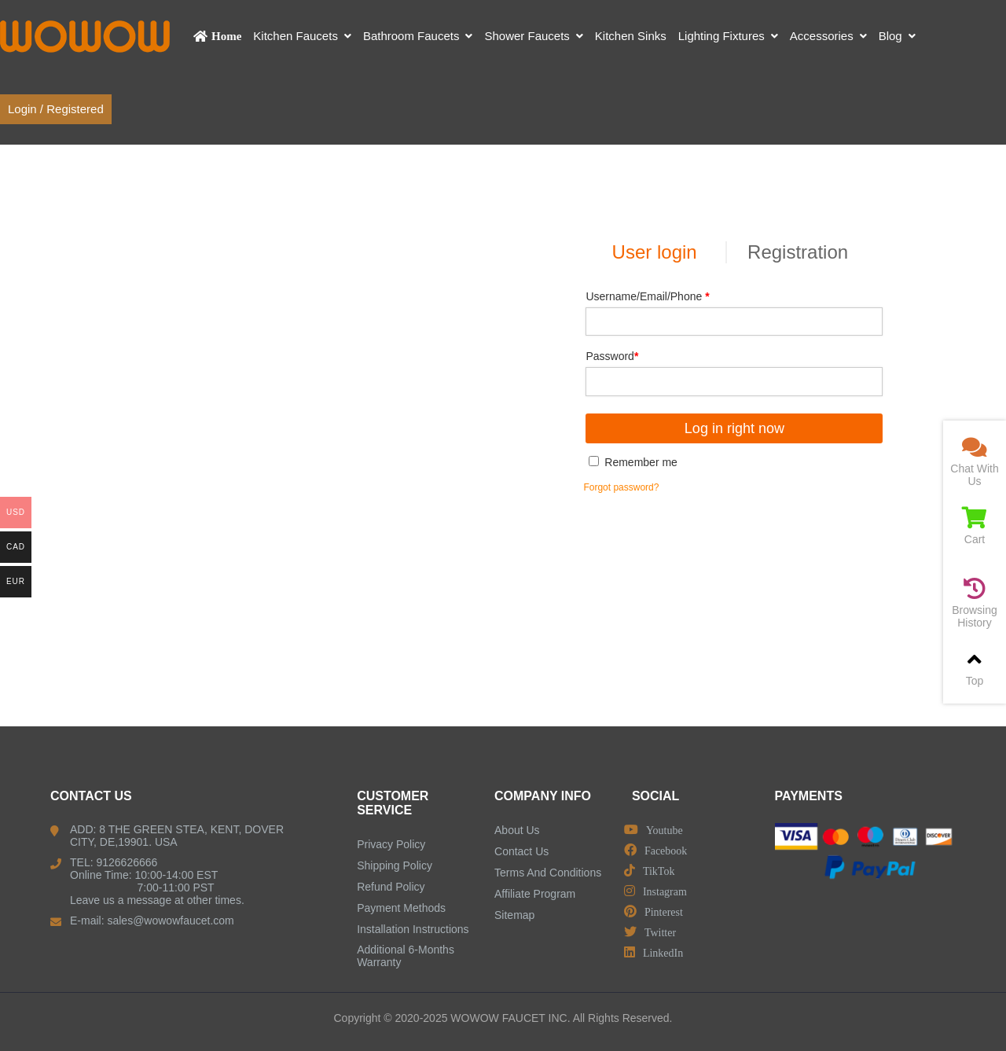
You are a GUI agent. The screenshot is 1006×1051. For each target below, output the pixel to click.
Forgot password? (621, 487)
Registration (797, 252)
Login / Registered (56, 109)
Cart (974, 526)
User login (654, 252)
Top (974, 668)
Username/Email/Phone (647, 296)
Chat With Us (974, 461)
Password (612, 356)
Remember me (633, 462)
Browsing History (974, 603)
